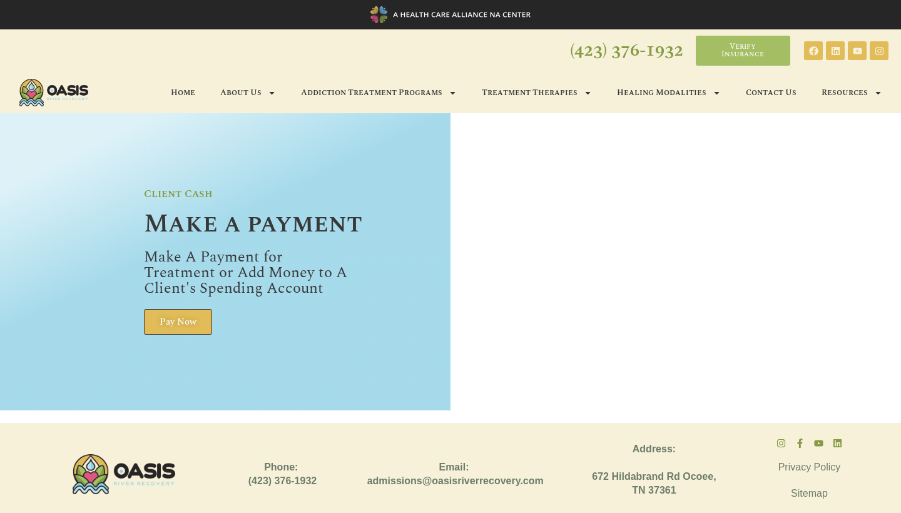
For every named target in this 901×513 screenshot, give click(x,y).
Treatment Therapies (537, 93)
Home (183, 92)
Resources (852, 93)
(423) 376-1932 (626, 50)
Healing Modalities (669, 93)
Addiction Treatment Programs (379, 93)
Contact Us (771, 92)
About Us (248, 93)
